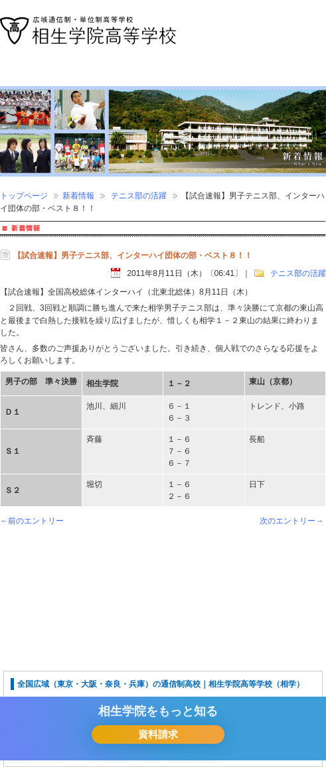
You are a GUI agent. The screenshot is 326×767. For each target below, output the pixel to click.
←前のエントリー (32, 520)
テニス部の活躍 (139, 195)
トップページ (24, 195)
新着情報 (78, 195)
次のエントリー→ (291, 520)
